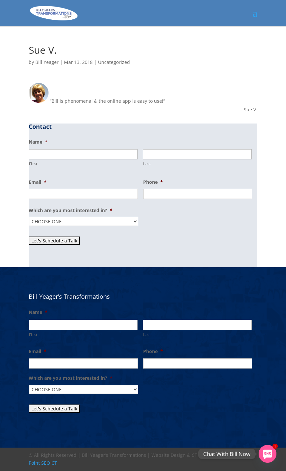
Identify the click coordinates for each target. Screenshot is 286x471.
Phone (153, 182)
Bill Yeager (47, 62)
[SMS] (267, 454)
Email (38, 182)
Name (38, 142)
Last (147, 163)
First (33, 163)
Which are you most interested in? (70, 210)
